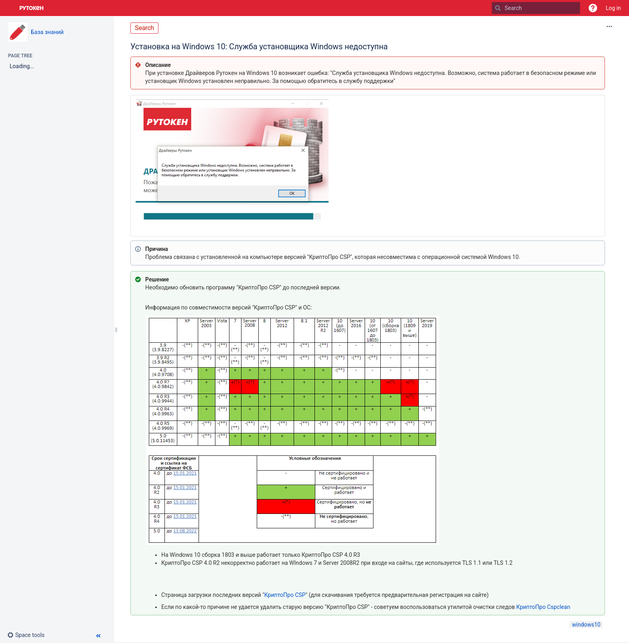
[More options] (609, 26)
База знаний (47, 32)
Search (144, 28)
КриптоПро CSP (285, 595)
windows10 (586, 624)
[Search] (498, 8)
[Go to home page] (31, 8)
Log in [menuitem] (613, 8)
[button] (593, 8)
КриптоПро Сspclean (543, 607)
